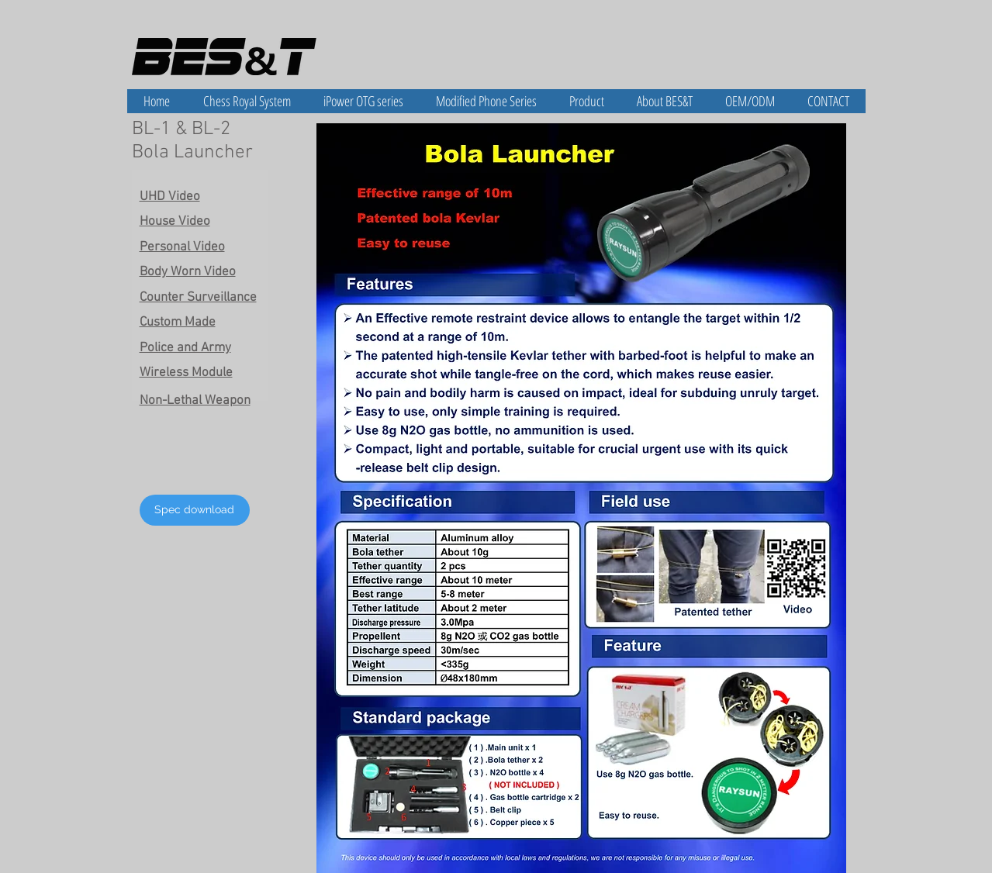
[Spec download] (195, 510)
